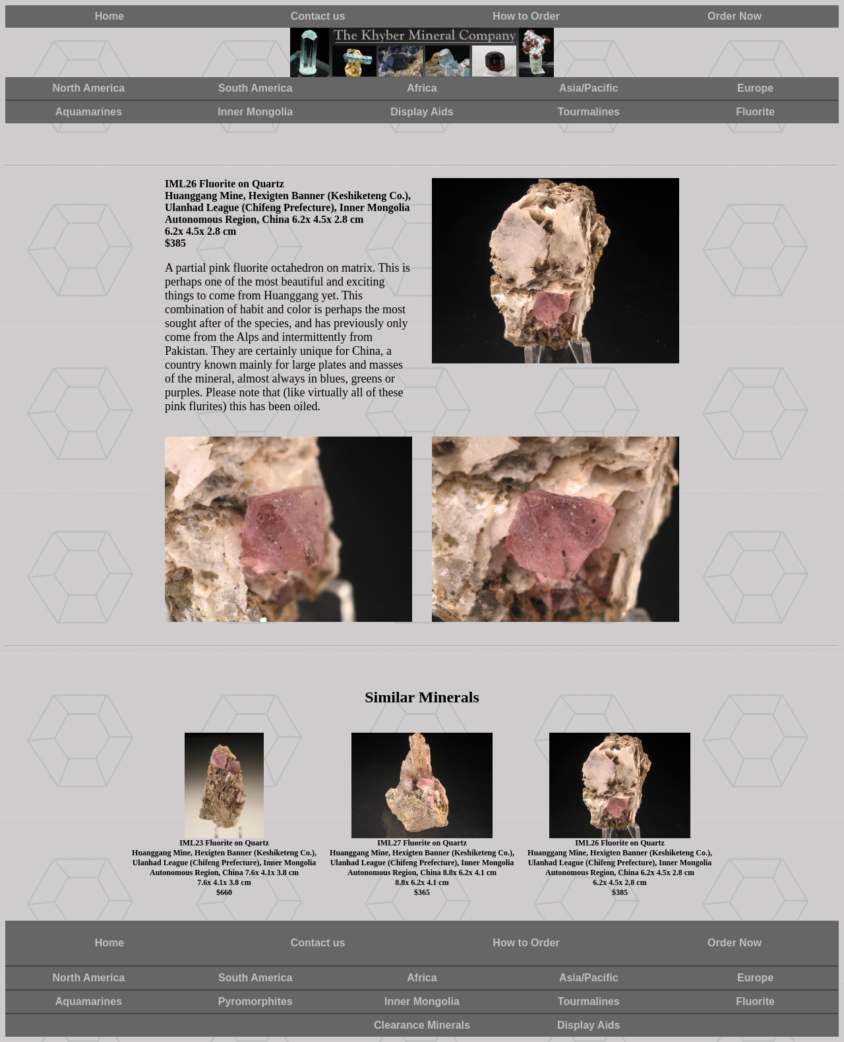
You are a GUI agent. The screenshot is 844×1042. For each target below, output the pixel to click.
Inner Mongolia (255, 111)
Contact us (318, 16)
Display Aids (421, 111)
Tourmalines (589, 111)
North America (89, 88)
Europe (755, 88)
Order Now (735, 16)
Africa (422, 88)
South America (255, 88)
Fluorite (755, 111)
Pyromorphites (255, 1001)
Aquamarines (88, 111)
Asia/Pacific (588, 88)
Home (109, 16)
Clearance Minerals (422, 1025)
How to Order (526, 16)
